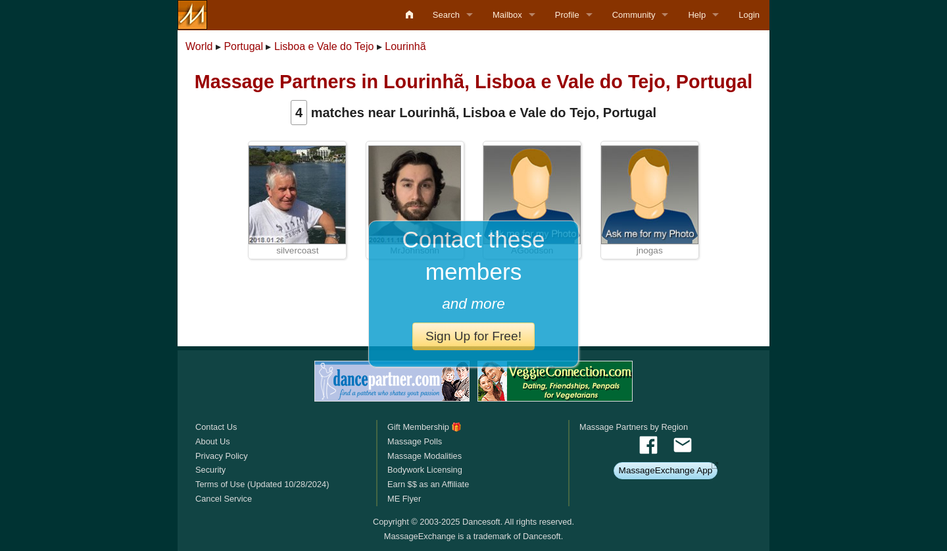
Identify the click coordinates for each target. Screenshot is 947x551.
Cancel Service (223, 499)
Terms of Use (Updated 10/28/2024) (262, 484)
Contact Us (216, 427)
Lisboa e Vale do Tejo (324, 46)
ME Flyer (404, 499)
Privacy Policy (221, 456)
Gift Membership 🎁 (424, 427)
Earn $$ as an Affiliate (428, 484)
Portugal (243, 46)
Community (634, 15)
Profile (567, 15)
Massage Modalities (424, 456)
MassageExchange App (666, 470)
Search (446, 15)
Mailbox (507, 15)
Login (749, 15)
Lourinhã (405, 46)
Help (697, 15)
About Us (212, 441)
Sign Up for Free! (473, 336)
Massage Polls (414, 441)
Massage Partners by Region (633, 427)
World (199, 46)
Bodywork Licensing (424, 470)
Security (210, 470)
